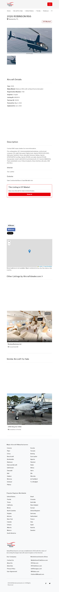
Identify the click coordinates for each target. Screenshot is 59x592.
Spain (32, 524)
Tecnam (32, 451)
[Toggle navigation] (49, 4)
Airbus (32, 467)
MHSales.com (35, 571)
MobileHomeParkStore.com (39, 560)
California (10, 505)
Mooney (9, 479)
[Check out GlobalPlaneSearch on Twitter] (49, 583)
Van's (32, 470)
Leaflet (40, 266)
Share (11, 225)
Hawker (9, 476)
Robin (32, 465)
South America (11, 533)
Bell (8, 473)
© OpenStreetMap (47, 266)
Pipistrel (32, 462)
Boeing (32, 453)
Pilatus (9, 484)
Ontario (9, 524)
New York (10, 519)
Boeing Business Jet (14, 344)
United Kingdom (35, 510)
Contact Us (10, 560)
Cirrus (9, 453)
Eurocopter (33, 456)
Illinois (9, 508)
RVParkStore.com (36, 566)
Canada (9, 522)
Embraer (9, 482)
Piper (8, 451)
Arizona (9, 516)
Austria (32, 527)
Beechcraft (10, 456)
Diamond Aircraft (12, 465)
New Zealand (34, 505)
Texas (9, 502)
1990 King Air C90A (14, 427)
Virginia (9, 513)
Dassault (9, 470)
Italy (31, 522)
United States (11, 496)
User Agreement (12, 571)
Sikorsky (33, 476)
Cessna (9, 448)
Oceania (32, 499)
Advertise (10, 566)
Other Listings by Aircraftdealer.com (25, 276)
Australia (33, 502)
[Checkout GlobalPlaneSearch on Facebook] (45, 583)
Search (29, 194)
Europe (32, 508)
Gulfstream (10, 467)
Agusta (32, 459)
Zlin (31, 473)
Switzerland (33, 516)
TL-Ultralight (34, 482)
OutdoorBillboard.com (37, 574)
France (32, 519)
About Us (9, 563)
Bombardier (10, 459)
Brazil (32, 496)
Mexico (9, 530)
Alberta (9, 527)
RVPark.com (34, 563)
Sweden (32, 530)
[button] (29, 40)
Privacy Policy (11, 568)
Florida (9, 499)
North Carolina (11, 510)
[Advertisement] (29, 69)
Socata (32, 448)
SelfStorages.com (36, 568)
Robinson (10, 462)
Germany (33, 513)
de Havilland (34, 479)
